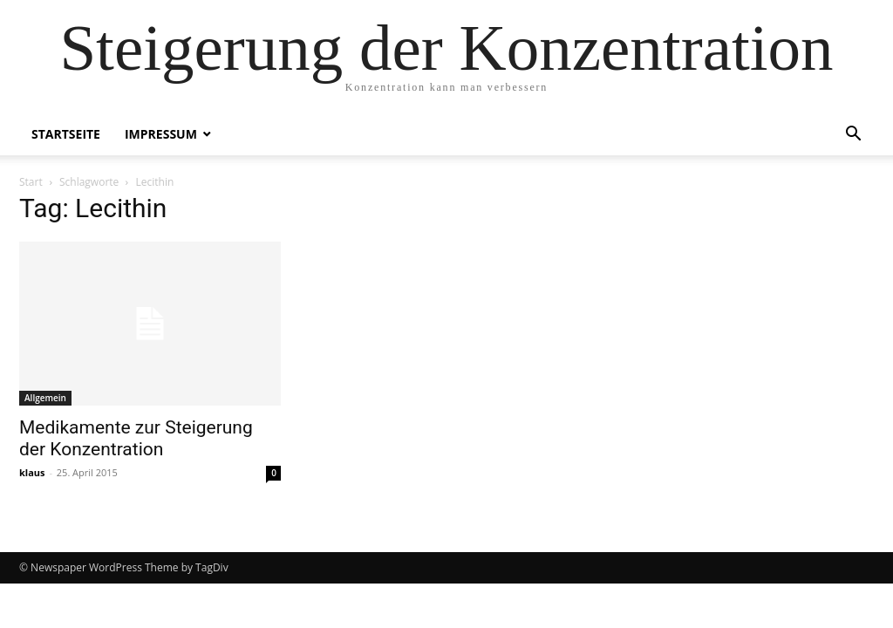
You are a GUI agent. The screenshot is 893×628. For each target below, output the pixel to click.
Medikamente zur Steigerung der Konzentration (136, 438)
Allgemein (45, 398)
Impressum (161, 134)
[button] (853, 135)
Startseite (65, 134)
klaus (32, 472)
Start (31, 181)
